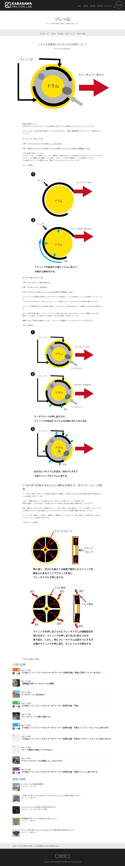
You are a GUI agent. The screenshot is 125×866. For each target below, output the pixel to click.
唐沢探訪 (60, 33)
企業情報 (85, 6)
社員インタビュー (70, 33)
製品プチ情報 (81, 33)
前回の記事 (26, 124)
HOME (79, 6)
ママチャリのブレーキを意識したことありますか (44, 144)
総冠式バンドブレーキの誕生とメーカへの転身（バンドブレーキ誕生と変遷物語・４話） (59, 148)
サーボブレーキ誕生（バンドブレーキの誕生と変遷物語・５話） (50, 292)
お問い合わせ (108, 6)
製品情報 (92, 6)
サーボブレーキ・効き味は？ (37, 287)
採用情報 (99, 6)
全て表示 (42, 33)
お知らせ (53, 33)
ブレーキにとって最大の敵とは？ (39, 282)
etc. (48, 33)
